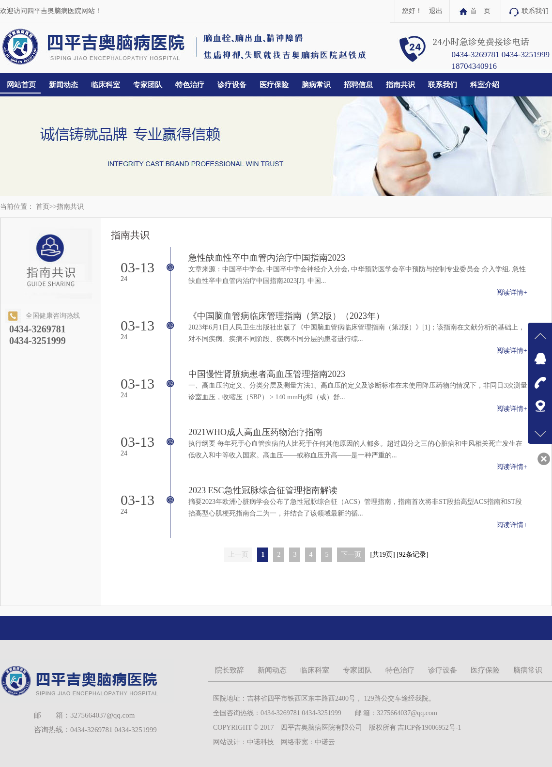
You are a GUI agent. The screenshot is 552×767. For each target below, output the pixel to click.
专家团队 (147, 85)
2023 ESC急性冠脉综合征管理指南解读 (262, 490)
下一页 (351, 554)
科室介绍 (484, 85)
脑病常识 (316, 85)
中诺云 (325, 742)
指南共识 (400, 85)
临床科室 (105, 85)
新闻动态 (63, 85)
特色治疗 (189, 85)
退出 (436, 11)
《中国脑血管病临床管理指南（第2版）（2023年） (286, 316)
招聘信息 (358, 85)
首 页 (480, 11)
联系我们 (535, 11)
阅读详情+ (511, 292)
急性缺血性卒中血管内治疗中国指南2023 (266, 258)
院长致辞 (229, 670)
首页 (42, 206)
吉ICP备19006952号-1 (429, 727)
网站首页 (21, 85)
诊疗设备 (231, 85)
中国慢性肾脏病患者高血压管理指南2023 (266, 374)
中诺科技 (260, 742)
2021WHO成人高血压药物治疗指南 (255, 432)
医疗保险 (274, 85)
